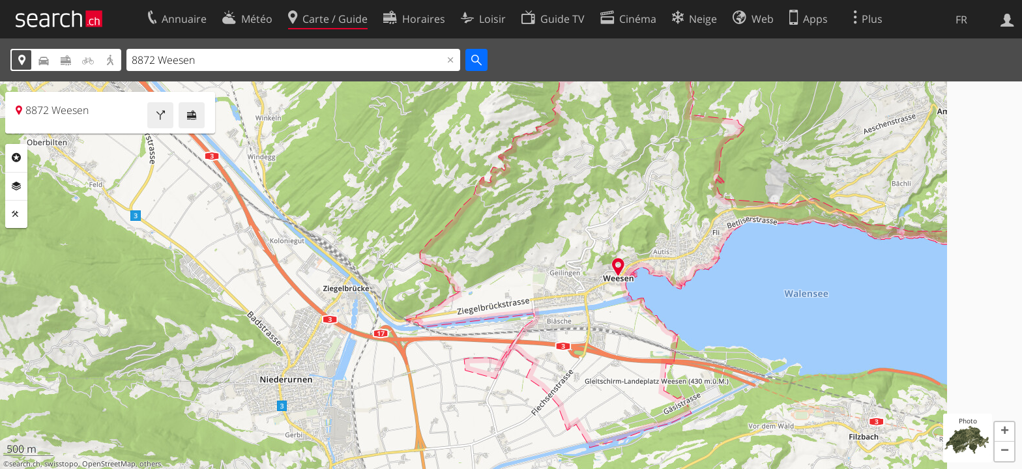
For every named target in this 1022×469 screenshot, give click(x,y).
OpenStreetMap (109, 463)
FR (961, 19)
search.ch (24, 463)
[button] (1004, 432)
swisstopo (61, 463)
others (150, 463)
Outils (16, 214)
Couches (16, 186)
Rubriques (16, 157)
